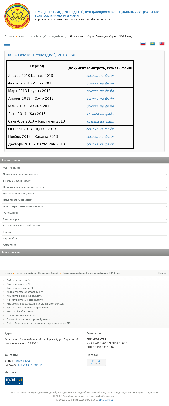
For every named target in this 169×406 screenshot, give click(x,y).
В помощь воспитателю (17, 181)
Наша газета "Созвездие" (17, 200)
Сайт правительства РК (20, 288)
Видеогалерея (11, 219)
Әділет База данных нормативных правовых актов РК (38, 323)
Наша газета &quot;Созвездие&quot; (42, 36)
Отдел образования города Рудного (28, 319)
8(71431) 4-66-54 (30, 365)
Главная (9, 36)
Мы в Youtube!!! (12, 168)
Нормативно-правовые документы (23, 187)
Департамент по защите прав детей (28, 308)
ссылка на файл (99, 75)
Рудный (96, 361)
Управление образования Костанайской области (36, 304)
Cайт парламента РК (18, 284)
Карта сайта (10, 239)
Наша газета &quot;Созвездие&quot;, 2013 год (101, 36)
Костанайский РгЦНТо (20, 312)
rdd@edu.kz (22, 361)
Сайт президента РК (18, 280)
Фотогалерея (10, 213)
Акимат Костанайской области (25, 300)
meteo (96, 363)
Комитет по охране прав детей (25, 296)
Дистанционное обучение (18, 194)
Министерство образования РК (25, 292)
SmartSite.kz (106, 400)
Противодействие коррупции (20, 174)
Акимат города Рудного (21, 316)
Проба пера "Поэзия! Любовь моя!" (23, 207)
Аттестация (9, 245)
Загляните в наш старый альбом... (23, 226)
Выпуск (7, 232)
